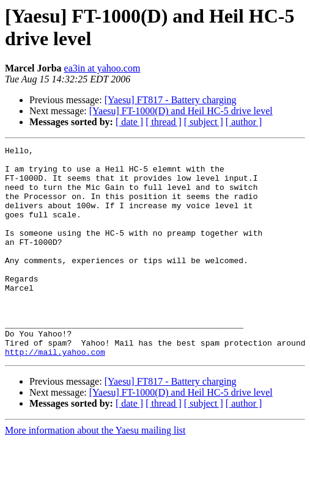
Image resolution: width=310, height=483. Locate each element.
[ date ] (129, 122)
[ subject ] (203, 122)
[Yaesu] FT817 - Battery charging (171, 100)
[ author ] (244, 122)
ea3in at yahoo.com (102, 68)
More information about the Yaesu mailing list (95, 472)
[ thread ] (164, 122)
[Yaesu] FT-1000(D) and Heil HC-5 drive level (181, 111)
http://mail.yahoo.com (55, 393)
